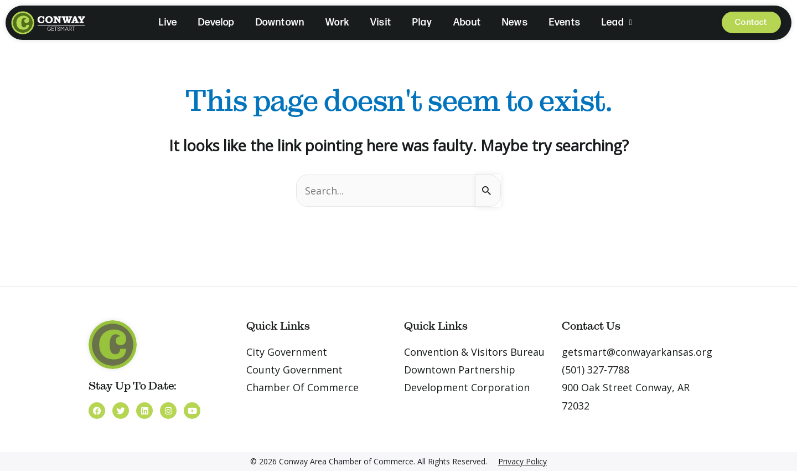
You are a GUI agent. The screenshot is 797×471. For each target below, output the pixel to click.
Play (422, 23)
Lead (617, 23)
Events (565, 23)
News (515, 23)
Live (168, 23)
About (467, 23)
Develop (216, 23)
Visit (380, 23)
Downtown (280, 23)
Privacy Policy (522, 461)
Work (337, 23)
